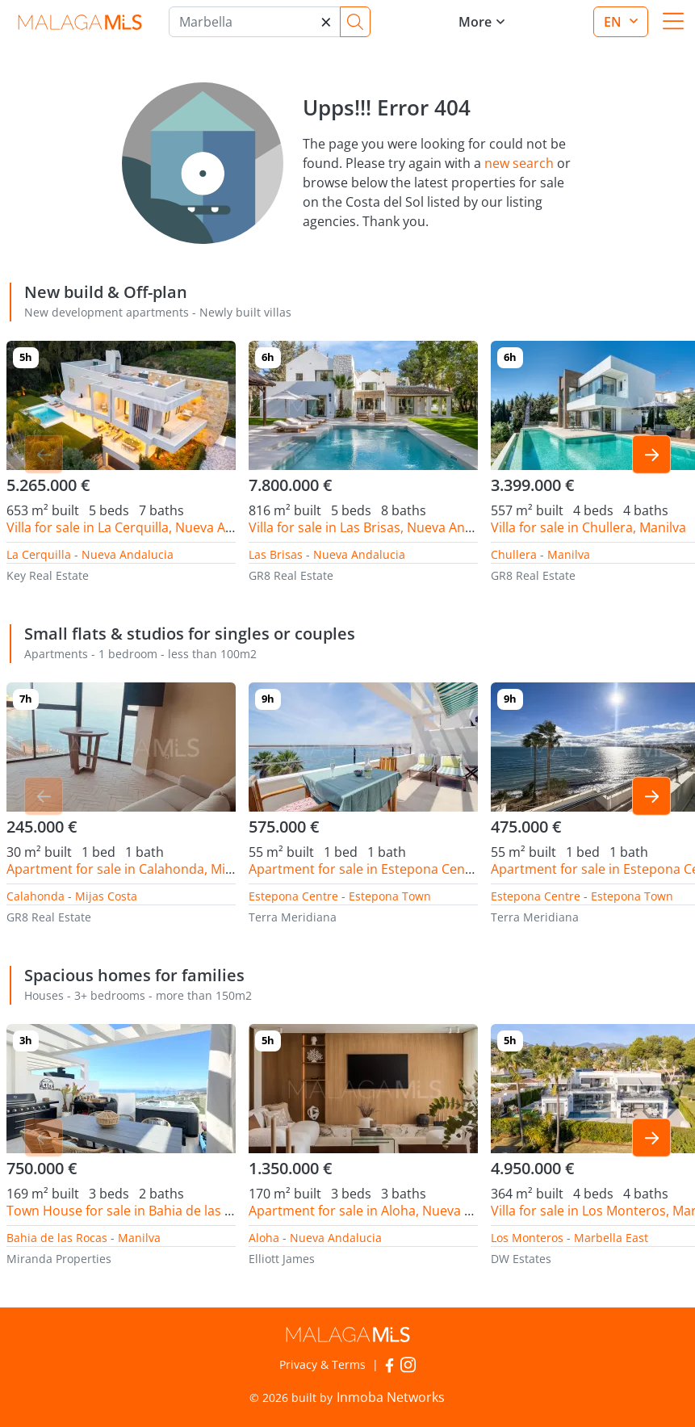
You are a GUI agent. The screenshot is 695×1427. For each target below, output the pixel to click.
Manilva (568, 554)
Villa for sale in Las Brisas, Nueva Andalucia (379, 527)
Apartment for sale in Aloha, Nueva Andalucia (386, 1210)
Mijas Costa (106, 896)
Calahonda (35, 896)
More (475, 22)
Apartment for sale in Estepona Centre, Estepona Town (416, 869)
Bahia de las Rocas (56, 1237)
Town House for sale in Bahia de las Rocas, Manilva (160, 1210)
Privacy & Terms (322, 1364)
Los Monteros (527, 1237)
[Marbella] (255, 21)
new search (519, 163)
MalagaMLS (79, 22)
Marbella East (611, 1237)
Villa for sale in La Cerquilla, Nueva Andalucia (141, 527)
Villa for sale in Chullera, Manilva (588, 527)
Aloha (264, 1237)
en (614, 22)
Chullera (514, 554)
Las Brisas (276, 554)
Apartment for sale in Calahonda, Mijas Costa (143, 869)
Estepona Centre (293, 896)
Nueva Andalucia (128, 554)
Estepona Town (390, 896)
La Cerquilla (38, 554)
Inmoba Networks (391, 1397)
